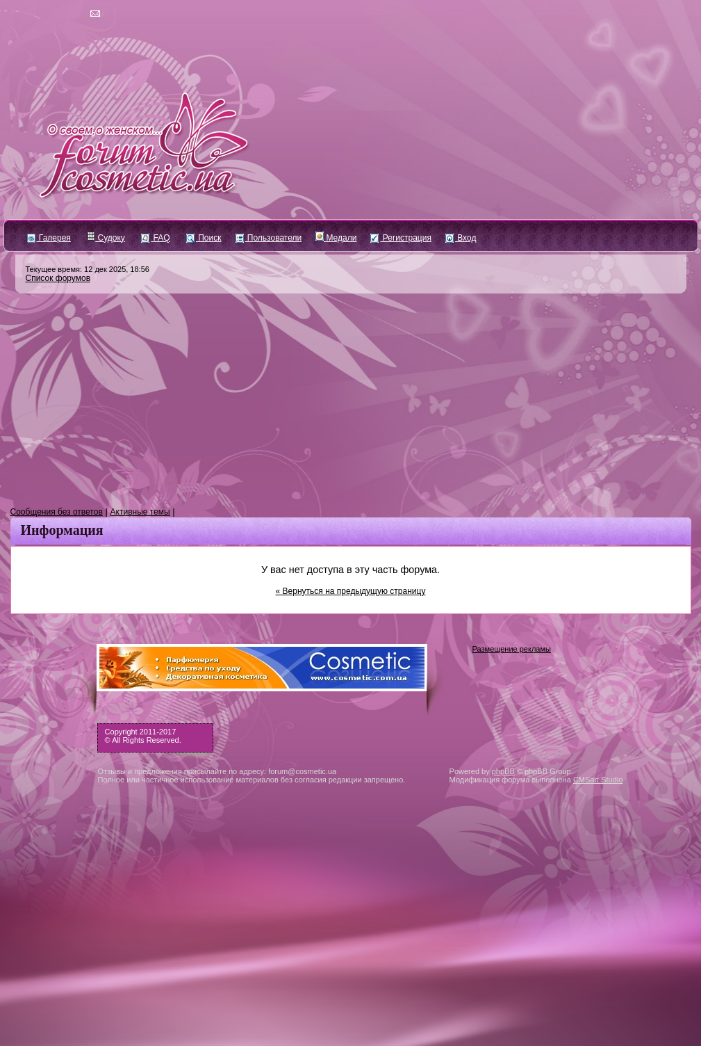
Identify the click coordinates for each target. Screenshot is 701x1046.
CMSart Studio (598, 779)
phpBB (503, 771)
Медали (335, 238)
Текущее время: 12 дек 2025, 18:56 (87, 269)
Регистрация (400, 238)
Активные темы (140, 512)
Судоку (106, 238)
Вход (460, 238)
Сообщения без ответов (56, 512)
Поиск (204, 238)
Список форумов (58, 278)
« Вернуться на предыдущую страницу (351, 591)
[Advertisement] (350, 400)
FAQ (155, 238)
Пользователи (269, 238)
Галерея (49, 238)
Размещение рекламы (511, 649)
